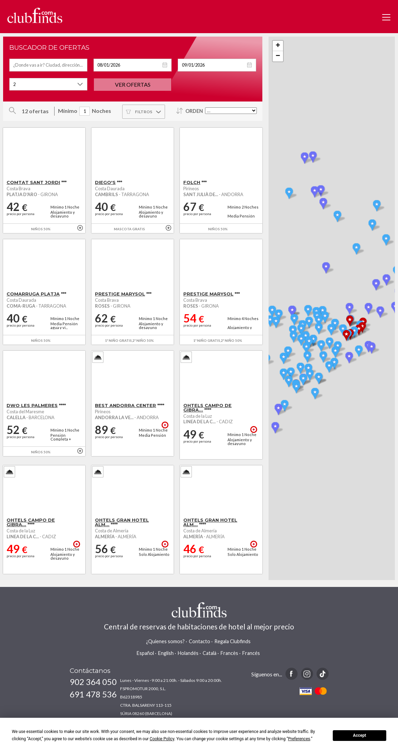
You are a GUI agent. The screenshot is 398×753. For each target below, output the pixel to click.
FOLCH (191, 182)
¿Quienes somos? (165, 641)
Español (145, 653)
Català (209, 653)
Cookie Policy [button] (162, 738)
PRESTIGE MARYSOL (120, 294)
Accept (359, 735)
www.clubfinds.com (34, 15)
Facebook (291, 674)
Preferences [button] (299, 738)
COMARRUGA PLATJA (33, 294)
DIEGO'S (105, 182)
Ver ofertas (133, 84)
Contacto (199, 641)
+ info (80, 227)
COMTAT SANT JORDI (33, 182)
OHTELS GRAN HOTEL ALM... (122, 522)
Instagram (307, 674)
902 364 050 (93, 682)
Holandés (188, 653)
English (166, 653)
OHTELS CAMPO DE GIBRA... (207, 408)
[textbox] (48, 65)
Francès (229, 653)
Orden (194, 111)
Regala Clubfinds (232, 641)
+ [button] (278, 46)
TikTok (323, 674)
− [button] (278, 56)
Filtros (143, 111)
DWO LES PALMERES (32, 405)
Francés (251, 653)
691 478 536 (93, 694)
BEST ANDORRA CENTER (125, 405)
